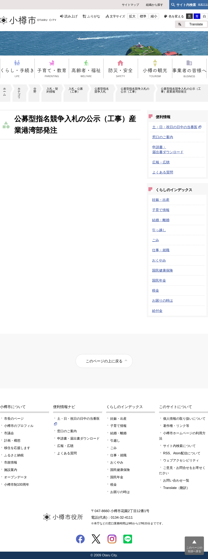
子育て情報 (160, 210)
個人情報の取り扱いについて (184, 418)
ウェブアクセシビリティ (181, 460)
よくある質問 (162, 172)
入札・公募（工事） (76, 90)
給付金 (157, 311)
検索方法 (203, 4)
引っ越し (159, 230)
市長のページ (14, 418)
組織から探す (154, 4)
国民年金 (159, 280)
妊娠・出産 (160, 200)
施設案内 (10, 470)
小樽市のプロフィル (18, 425)
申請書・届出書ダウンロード (78, 438)
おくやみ (159, 260)
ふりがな (93, 16)
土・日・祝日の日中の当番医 (176, 127)
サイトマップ (130, 4)
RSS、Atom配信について (181, 453)
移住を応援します (17, 448)
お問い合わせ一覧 (176, 480)
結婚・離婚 (160, 220)
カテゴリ (19, 93)
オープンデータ (15, 477)
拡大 (132, 16)
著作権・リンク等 (176, 425)
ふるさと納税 (14, 455)
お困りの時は (162, 300)
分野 (34, 90)
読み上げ (71, 16)
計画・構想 (12, 440)
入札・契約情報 (52, 90)
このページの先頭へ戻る (194, 549)
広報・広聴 (161, 162)
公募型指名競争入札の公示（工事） (135, 90)
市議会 (9, 433)
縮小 (154, 16)
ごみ (155, 240)
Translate (196, 24)
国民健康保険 (162, 270)
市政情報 (10, 462)
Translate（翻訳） (176, 488)
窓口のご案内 (162, 137)
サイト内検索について (179, 446)
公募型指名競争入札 (102, 90)
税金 (155, 290)
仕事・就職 (160, 250)
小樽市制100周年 (16, 484)
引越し (115, 440)
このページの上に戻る (104, 361)
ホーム (4, 91)
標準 (143, 16)
